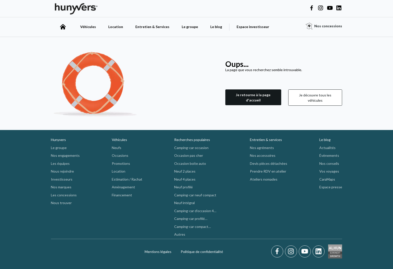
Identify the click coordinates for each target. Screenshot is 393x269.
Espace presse (330, 187)
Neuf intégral (184, 203)
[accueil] (63, 27)
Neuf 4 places (184, 179)
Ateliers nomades (263, 179)
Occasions (120, 155)
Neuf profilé (183, 187)
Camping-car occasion (191, 148)
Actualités (327, 148)
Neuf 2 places (184, 171)
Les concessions (64, 195)
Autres (179, 234)
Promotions (121, 163)
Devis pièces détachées (268, 163)
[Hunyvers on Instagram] (320, 8)
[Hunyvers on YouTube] (330, 8)
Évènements (329, 155)
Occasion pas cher (188, 155)
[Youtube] (306, 251)
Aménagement (123, 187)
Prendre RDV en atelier (268, 171)
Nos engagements (65, 155)
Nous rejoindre (62, 171)
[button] (253, 97)
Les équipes (60, 163)
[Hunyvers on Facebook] (311, 8)
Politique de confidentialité (202, 251)
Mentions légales (158, 251)
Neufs (116, 148)
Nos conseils (329, 163)
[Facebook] (278, 251)
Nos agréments (262, 148)
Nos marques (61, 187)
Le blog (216, 27)
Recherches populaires (192, 140)
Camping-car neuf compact (195, 195)
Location (115, 27)
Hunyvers (58, 140)
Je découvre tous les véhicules (315, 97)
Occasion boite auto (190, 163)
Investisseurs (61, 179)
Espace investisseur (253, 27)
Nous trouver (61, 203)
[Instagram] (292, 251)
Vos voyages (329, 171)
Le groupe (190, 27)
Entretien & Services (152, 27)
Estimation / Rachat (127, 179)
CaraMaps (327, 179)
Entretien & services (266, 140)
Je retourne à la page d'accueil (253, 97)
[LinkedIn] (319, 251)
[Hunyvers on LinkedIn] (339, 8)
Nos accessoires (262, 155)
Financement (122, 195)
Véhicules (88, 27)
